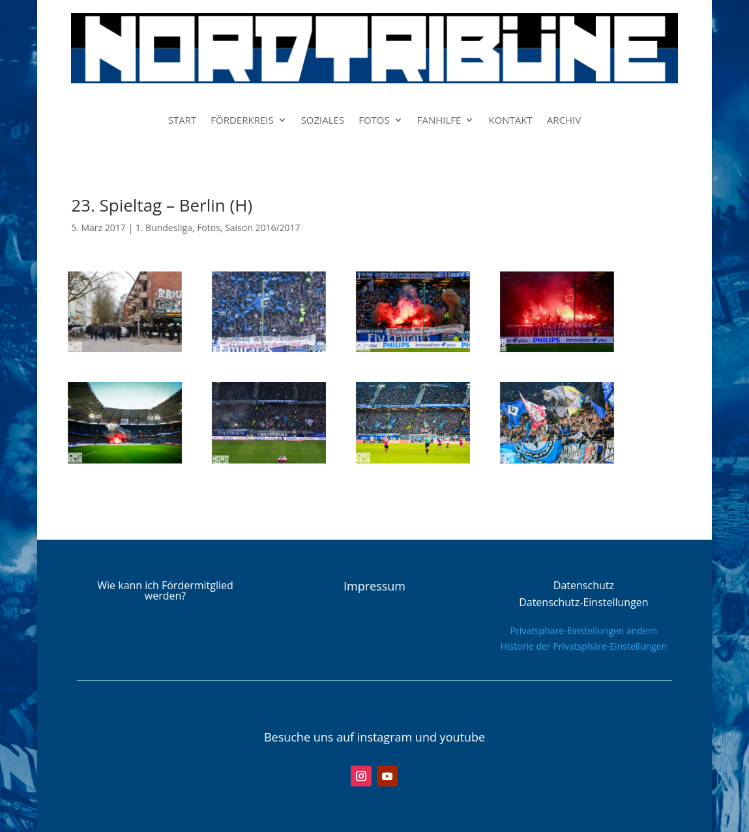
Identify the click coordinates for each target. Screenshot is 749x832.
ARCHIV (564, 120)
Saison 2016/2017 (262, 227)
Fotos (208, 227)
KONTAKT (510, 120)
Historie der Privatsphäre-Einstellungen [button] (584, 646)
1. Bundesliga (164, 227)
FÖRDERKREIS (242, 120)
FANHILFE (439, 120)
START (182, 120)
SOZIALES (323, 120)
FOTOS (374, 120)
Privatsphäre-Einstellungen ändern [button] (584, 630)
